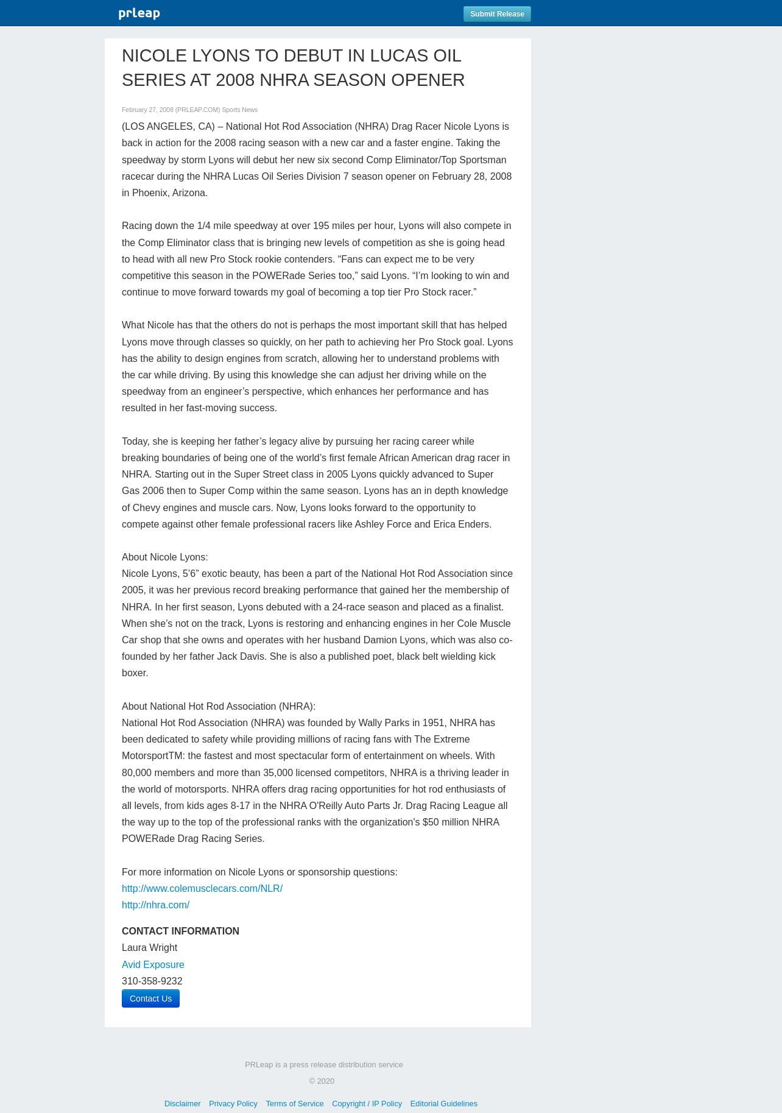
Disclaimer (182, 1103)
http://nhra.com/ (155, 905)
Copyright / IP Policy (367, 1103)
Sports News (240, 110)
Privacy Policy (233, 1103)
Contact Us (151, 998)
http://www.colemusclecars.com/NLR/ (202, 888)
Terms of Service (294, 1103)
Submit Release (497, 14)
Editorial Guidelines (443, 1103)
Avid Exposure (153, 964)
